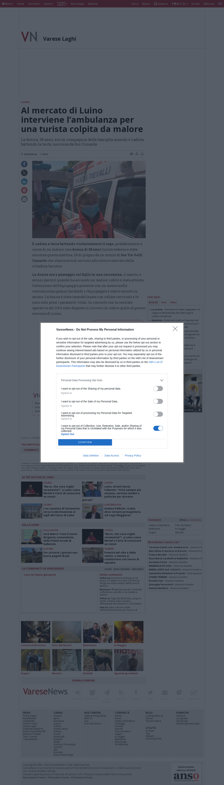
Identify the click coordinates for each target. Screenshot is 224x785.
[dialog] (112, 393)
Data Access (112, 455)
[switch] (158, 388)
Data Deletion (91, 455)
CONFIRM (85, 442)
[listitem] (112, 380)
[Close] (176, 329)
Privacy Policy (133, 455)
